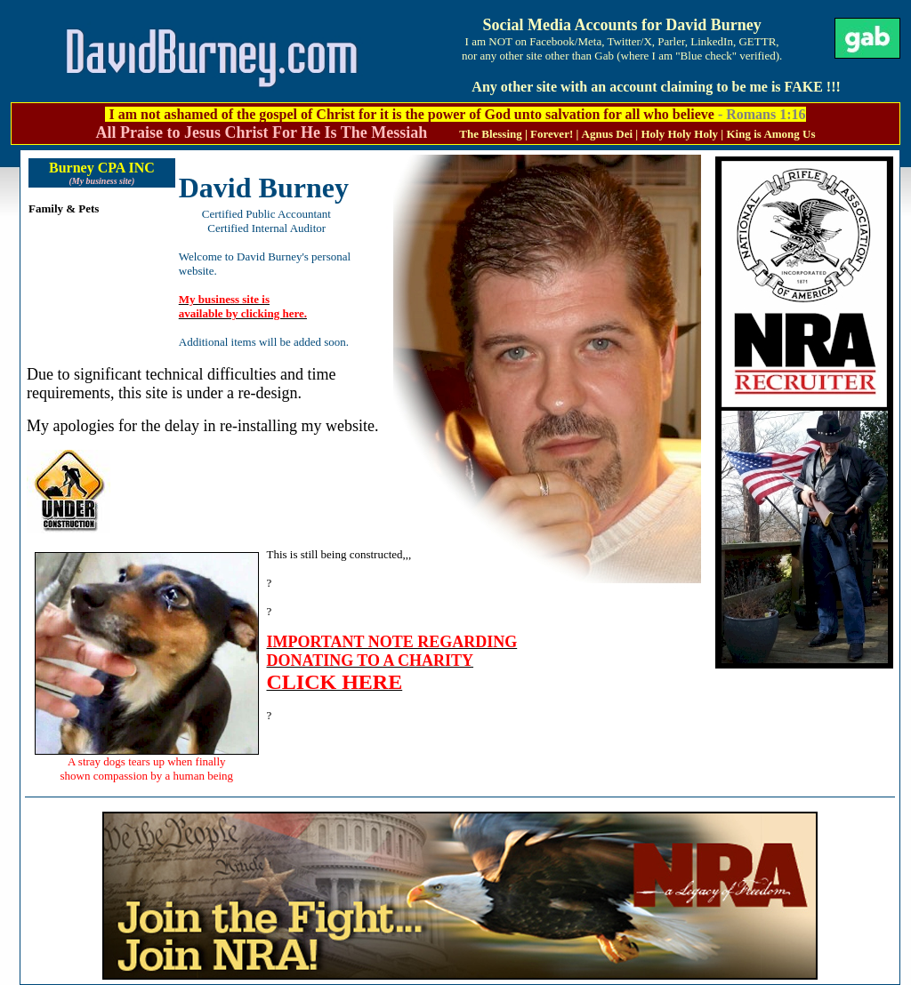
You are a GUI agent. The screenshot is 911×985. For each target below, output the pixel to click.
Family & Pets (63, 208)
